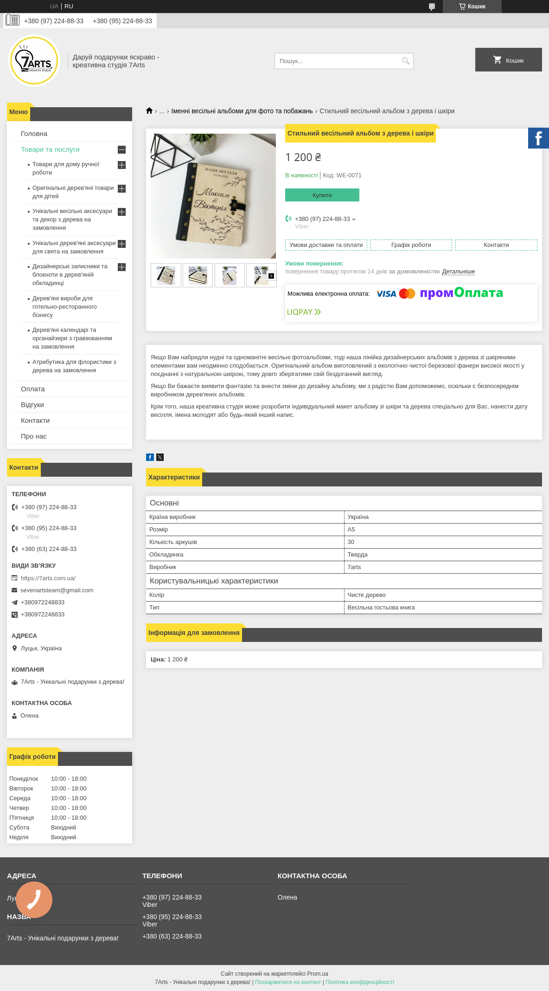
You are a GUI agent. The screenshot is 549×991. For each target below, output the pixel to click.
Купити (322, 195)
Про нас (34, 436)
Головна (34, 133)
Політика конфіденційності (360, 982)
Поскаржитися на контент (288, 982)
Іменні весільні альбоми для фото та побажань (242, 111)
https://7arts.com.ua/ (48, 578)
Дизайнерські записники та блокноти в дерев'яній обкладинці (70, 274)
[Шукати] (405, 61)
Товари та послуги (50, 149)
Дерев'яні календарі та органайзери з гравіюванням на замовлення (72, 338)
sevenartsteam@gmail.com (57, 590)
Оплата (33, 389)
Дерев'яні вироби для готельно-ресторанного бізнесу (64, 306)
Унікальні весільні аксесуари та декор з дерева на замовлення (72, 219)
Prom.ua (317, 974)
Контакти (35, 420)
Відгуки (32, 404)
